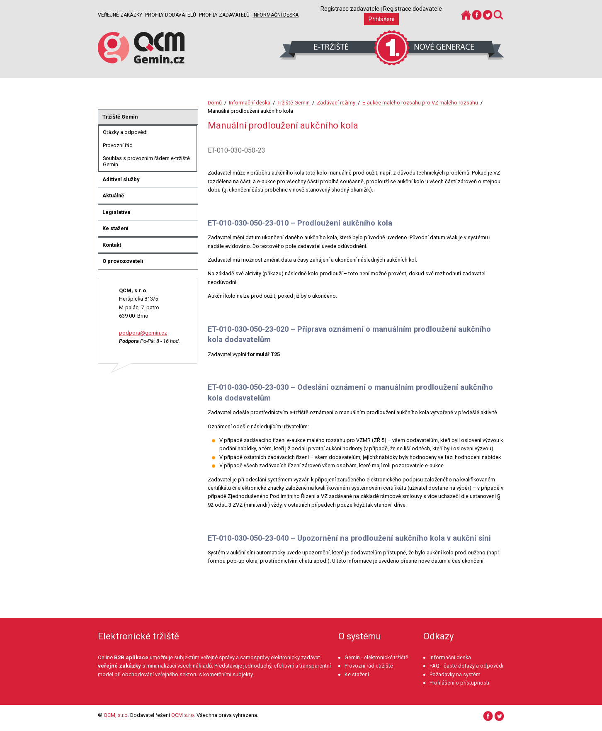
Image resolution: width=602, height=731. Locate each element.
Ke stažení (115, 228)
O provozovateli (122, 261)
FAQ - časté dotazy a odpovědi (466, 666)
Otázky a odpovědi (125, 132)
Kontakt (111, 245)
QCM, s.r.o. (116, 715)
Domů (215, 103)
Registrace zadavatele (349, 8)
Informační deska (275, 15)
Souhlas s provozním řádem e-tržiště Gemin (146, 161)
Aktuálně (113, 195)
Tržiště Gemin (293, 103)
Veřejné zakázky (120, 15)
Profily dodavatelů (170, 15)
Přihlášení (381, 19)
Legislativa (116, 212)
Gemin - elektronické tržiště (376, 657)
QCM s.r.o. (183, 715)
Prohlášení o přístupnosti (459, 683)
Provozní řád (118, 145)
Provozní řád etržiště (369, 666)
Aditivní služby (120, 179)
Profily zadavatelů (224, 15)
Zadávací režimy (336, 103)
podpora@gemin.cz (143, 333)
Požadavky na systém (455, 674)
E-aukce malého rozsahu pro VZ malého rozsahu (420, 103)
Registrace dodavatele (412, 8)
